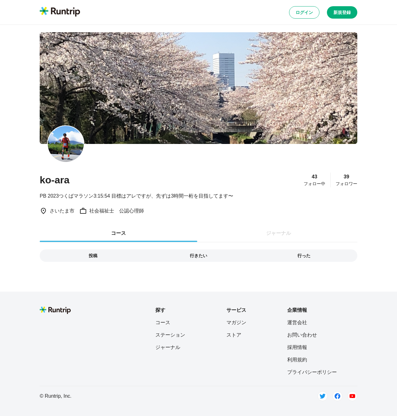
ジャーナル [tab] (278, 233)
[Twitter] (323, 396)
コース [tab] (118, 233)
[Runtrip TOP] (60, 12)
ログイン (304, 12)
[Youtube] (352, 396)
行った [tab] (303, 255)
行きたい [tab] (198, 255)
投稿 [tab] (93, 255)
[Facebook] (337, 396)
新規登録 (342, 12)
